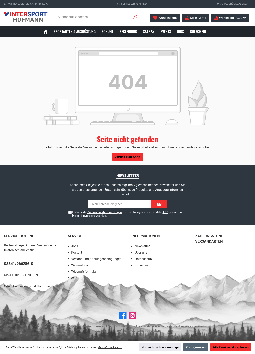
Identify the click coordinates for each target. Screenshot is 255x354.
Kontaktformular (38, 286)
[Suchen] (135, 17)
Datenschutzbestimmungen (104, 212)
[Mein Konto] (195, 18)
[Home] (48, 31)
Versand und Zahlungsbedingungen (96, 259)
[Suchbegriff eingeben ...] (93, 17)
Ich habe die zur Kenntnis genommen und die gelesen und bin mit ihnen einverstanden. (127, 214)
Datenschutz (144, 259)
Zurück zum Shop (127, 157)
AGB (165, 212)
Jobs (74, 246)
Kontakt (76, 252)
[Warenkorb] (230, 18)
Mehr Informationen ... (110, 347)
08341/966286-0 (18, 263)
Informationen (145, 236)
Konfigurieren (196, 347)
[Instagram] (132, 315)
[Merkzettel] (165, 18)
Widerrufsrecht (81, 265)
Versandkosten (117, 326)
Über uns (141, 252)
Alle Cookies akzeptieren (231, 347)
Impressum (143, 265)
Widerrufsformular (84, 271)
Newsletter (142, 246)
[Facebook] (122, 315)
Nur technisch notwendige (160, 347)
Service (75, 236)
